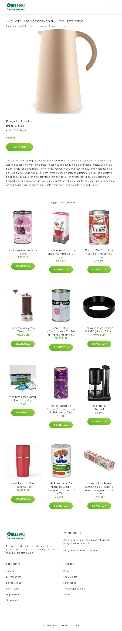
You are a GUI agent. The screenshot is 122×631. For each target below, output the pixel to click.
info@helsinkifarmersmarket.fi (80, 550)
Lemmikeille (12, 588)
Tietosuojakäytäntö (74, 588)
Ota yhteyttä (70, 576)
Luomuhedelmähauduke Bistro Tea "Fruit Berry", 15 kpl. (61, 254)
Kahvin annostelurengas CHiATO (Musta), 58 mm (99, 329)
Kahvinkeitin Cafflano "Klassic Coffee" (22, 485)
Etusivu (10, 26)
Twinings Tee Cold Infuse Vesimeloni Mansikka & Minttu (99, 254)
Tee (32, 121)
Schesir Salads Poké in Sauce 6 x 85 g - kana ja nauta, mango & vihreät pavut (99, 488)
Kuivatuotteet (13, 576)
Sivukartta (69, 594)
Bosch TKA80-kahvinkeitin (99, 407)
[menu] (112, 7)
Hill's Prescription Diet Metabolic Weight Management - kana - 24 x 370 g (61, 488)
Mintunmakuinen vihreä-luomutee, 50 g (23, 398)
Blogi (66, 570)
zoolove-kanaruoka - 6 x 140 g (23, 252)
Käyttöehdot (70, 582)
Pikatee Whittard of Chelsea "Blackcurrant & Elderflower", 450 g (61, 409)
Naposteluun (13, 594)
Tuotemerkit (12, 600)
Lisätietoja (19, 147)
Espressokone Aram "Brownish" (23, 329)
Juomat (24, 121)
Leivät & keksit (14, 582)
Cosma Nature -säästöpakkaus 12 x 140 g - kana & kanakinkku (61, 331)
